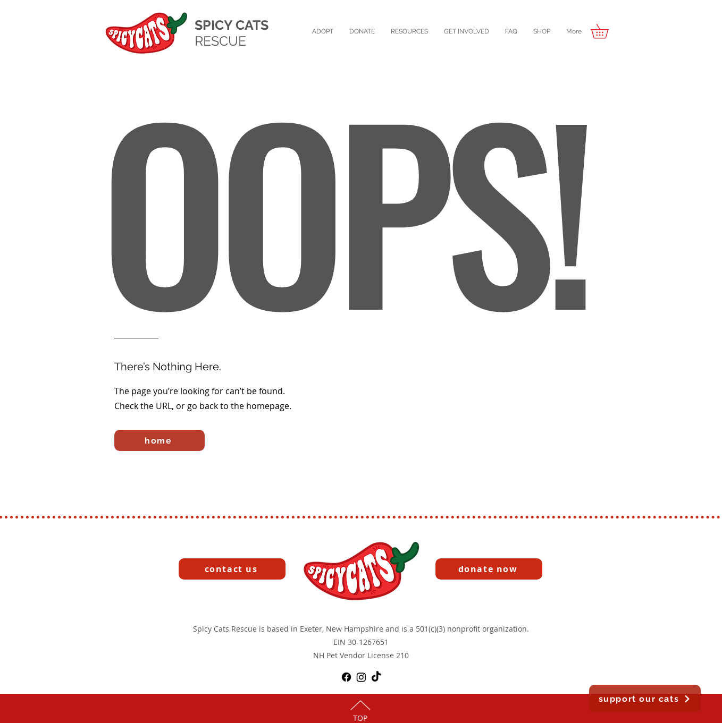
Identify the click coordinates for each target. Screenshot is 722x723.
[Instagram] (361, 677)
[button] (322, 31)
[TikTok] (376, 677)
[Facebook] (346, 677)
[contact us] (232, 569)
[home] (159, 440)
